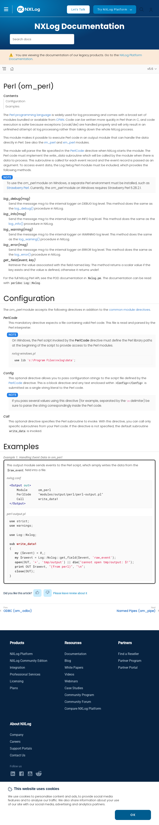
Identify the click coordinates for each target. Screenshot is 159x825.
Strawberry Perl (18, 188)
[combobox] (42, 39)
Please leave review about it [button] (70, 593)
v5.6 (150, 69)
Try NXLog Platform (112, 9)
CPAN (60, 120)
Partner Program (129, 661)
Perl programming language (30, 115)
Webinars (71, 681)
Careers (15, 742)
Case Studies (74, 688)
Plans (14, 688)
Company (16, 735)
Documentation (75, 654)
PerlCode (77, 150)
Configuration (15, 101)
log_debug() (23, 208)
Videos (69, 674)
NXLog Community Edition (28, 661)
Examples (12, 106)
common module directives (129, 309)
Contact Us (17, 755)
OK (133, 815)
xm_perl (69, 142)
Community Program (79, 695)
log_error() (22, 254)
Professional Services (25, 674)
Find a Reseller (128, 654)
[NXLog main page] (28, 9)
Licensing (16, 681)
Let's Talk (78, 9)
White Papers (74, 667)
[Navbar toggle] (4, 69)
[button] (10, 9)
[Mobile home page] (12, 69)
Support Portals (21, 748)
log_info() (16, 224)
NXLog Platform (21, 654)
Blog (68, 661)
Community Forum (78, 702)
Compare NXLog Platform (83, 709)
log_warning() (29, 239)
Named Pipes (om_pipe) (136, 611)
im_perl (50, 142)
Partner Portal (128, 667)
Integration (17, 667)
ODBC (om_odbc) (17, 611)
